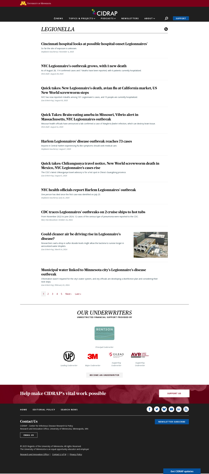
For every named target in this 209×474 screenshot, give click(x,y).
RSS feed (166, 29)
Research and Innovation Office (34, 454)
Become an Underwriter (104, 375)
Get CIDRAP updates (182, 471)
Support (181, 18)
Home (23, 410)
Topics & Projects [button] (81, 18)
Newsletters (130, 18)
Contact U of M (59, 454)
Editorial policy (44, 410)
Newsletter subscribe (171, 422)
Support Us (174, 393)
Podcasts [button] (107, 18)
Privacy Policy (76, 454)
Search (166, 18)
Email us (29, 435)
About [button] (148, 18)
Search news (69, 410)
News (59, 18)
